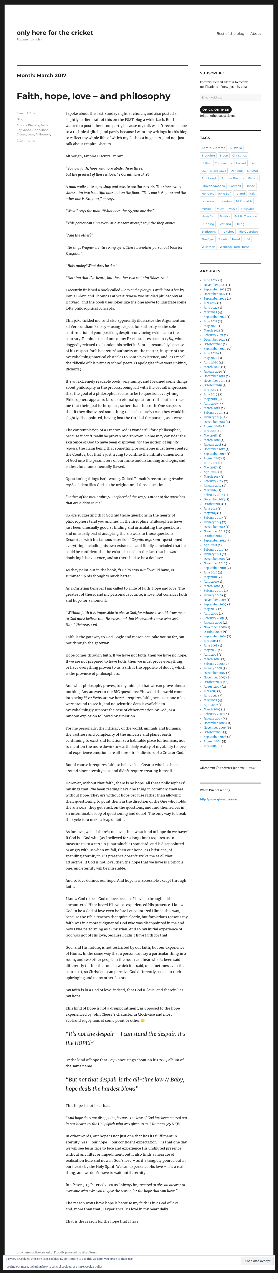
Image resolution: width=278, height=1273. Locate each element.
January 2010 (213, 595)
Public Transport (245, 216)
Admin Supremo (213, 148)
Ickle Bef (224, 193)
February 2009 (214, 618)
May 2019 (210, 399)
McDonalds (244, 201)
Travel (236, 239)
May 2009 (210, 609)
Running (208, 224)
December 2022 (214, 294)
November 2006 (215, 728)
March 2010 (212, 586)
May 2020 (210, 358)
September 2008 (215, 636)
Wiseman (208, 246)
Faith (44, 125)
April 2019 (211, 403)
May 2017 (210, 467)
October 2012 (213, 536)
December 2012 (214, 527)
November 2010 (214, 563)
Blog (20, 119)
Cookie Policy (94, 1266)
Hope (36, 130)
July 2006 (210, 746)
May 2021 (210, 326)
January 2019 (213, 417)
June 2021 (210, 321)
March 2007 (212, 709)
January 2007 (213, 718)
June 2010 (210, 572)
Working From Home (235, 246)
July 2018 (210, 431)
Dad (253, 163)
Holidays (208, 193)
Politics (225, 216)
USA (247, 239)
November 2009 (215, 600)
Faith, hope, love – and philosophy (93, 96)
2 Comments (26, 140)
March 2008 (212, 659)
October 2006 (213, 732)
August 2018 (212, 426)
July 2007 (210, 691)
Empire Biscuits (28, 125)
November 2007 (215, 677)
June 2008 (211, 645)
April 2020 (211, 362)
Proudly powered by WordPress (75, 1252)
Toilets (222, 239)
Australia (236, 148)
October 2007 (213, 682)
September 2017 (215, 454)
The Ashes (227, 231)
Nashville (248, 208)
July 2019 (210, 390)
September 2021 (215, 317)
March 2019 (212, 408)
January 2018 (213, 445)
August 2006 (212, 741)
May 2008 (210, 650)
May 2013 (210, 513)
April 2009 (211, 613)
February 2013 (213, 518)
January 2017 (213, 486)
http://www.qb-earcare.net (219, 799)
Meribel (207, 208)
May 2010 (210, 577)
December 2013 (214, 499)
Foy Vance (24, 130)
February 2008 (214, 664)
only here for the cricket (55, 32)
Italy (252, 193)
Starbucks (209, 231)
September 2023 (215, 289)
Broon (223, 155)
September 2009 (215, 604)
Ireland (240, 193)
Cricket (241, 163)
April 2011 (210, 545)
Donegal (236, 170)
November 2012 (214, 531)
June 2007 (211, 696)
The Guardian (248, 231)
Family (253, 178)
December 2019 (214, 376)
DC (204, 170)
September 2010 (215, 568)
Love (30, 134)
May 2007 (210, 700)
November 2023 (214, 285)
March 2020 (212, 367)
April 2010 (211, 581)
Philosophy (43, 134)
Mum (220, 208)
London (226, 201)
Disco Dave (218, 170)
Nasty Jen (208, 216)
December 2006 (215, 723)
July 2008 (210, 641)
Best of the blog (230, 34)
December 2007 (214, 673)
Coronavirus (223, 163)
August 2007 (212, 686)
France (250, 186)
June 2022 (211, 308)
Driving (252, 170)
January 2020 (213, 371)
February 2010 (213, 591)
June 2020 (211, 353)
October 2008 (213, 632)
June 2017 (210, 463)
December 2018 (214, 422)
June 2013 (210, 508)
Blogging (208, 155)
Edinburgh (209, 178)
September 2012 (215, 540)
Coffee (206, 163)
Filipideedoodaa (213, 186)
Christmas (239, 155)
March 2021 (212, 330)
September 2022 (215, 298)
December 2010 (214, 559)
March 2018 (212, 440)
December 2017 (214, 449)
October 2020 (213, 344)
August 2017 (212, 458)
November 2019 (214, 381)
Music (233, 208)
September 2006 (215, 737)
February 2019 (213, 413)
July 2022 (210, 303)
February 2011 (213, 550)
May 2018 (210, 435)
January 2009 (213, 623)
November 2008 (215, 627)
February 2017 (213, 481)
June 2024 (211, 280)
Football (235, 186)
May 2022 (210, 312)
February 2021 (213, 335)
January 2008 (213, 668)
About (255, 34)
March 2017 (212, 476)
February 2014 (213, 495)
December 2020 (214, 340)
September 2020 (215, 349)
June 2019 (210, 394)
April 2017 (211, 472)
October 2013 (213, 504)
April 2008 (211, 654)
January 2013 (212, 522)
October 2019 (213, 385)
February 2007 (214, 714)
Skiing (240, 224)
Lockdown (209, 201)
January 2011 (212, 554)
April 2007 (211, 705)
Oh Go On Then (215, 109)
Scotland (224, 224)
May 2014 (210, 490)
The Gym (208, 239)
